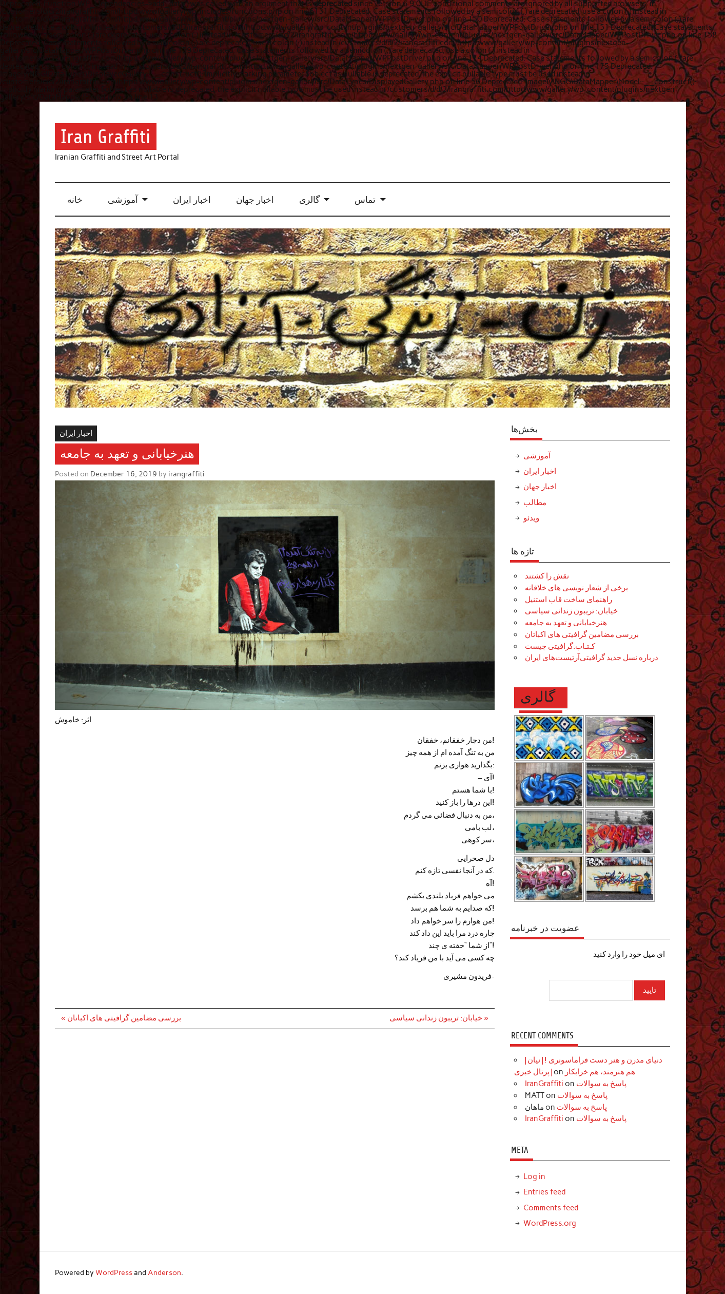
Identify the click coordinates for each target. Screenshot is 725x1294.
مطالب (534, 502)
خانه (75, 200)
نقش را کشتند (547, 576)
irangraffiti (186, 473)
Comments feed (550, 1207)
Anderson (164, 1272)
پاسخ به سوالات (601, 1083)
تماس (365, 200)
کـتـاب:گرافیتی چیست (560, 646)
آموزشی (123, 200)
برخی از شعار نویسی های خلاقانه (576, 587)
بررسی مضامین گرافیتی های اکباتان (582, 634)
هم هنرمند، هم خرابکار (600, 1071)
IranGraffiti (544, 1083)
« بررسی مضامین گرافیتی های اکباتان (121, 1017)
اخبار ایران (192, 200)
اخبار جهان (255, 200)
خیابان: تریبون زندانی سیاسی (571, 610)
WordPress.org (549, 1223)
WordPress (113, 1272)
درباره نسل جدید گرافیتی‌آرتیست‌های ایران (591, 657)
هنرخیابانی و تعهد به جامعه (566, 622)
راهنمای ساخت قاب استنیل (568, 599)
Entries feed (544, 1191)
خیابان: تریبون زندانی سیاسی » (438, 1017)
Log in (534, 1176)
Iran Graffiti (105, 136)
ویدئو (531, 518)
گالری (309, 200)
